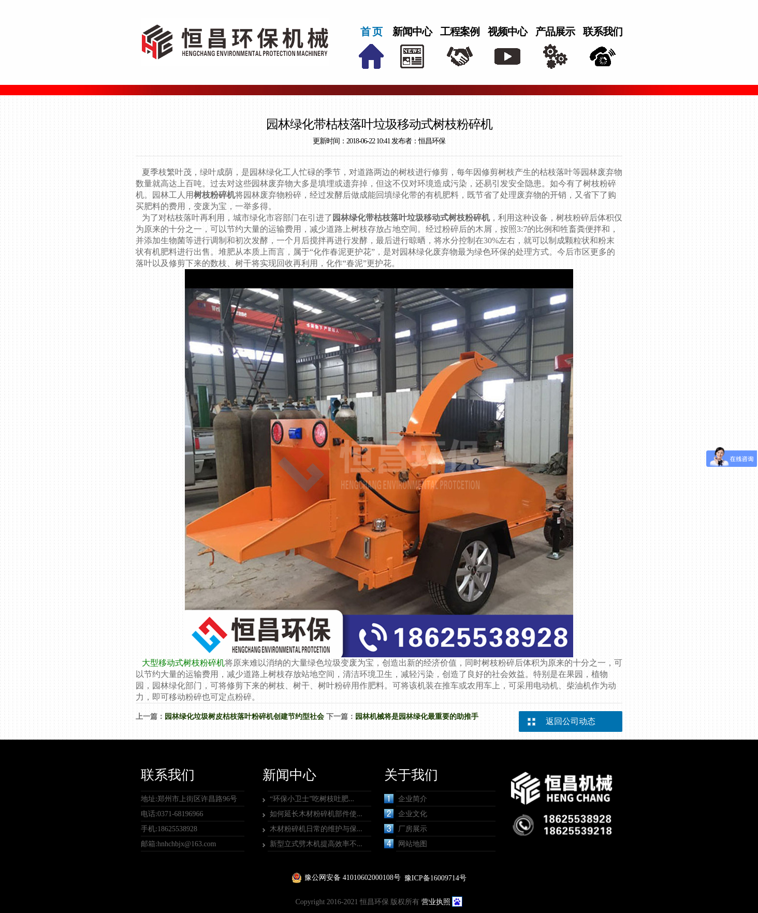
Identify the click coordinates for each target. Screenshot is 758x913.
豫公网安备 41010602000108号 (352, 877)
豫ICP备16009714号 (435, 878)
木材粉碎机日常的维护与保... (316, 829)
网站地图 (405, 843)
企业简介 (405, 798)
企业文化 (405, 813)
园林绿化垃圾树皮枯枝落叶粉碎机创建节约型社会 (244, 716)
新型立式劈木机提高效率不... (316, 844)
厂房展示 (405, 828)
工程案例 (459, 31)
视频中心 (507, 31)
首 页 (371, 31)
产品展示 (555, 31)
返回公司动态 (570, 721)
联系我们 (602, 31)
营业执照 (435, 902)
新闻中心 (412, 31)
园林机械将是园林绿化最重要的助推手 (416, 716)
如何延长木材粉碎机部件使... (316, 814)
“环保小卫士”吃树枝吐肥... (312, 799)
